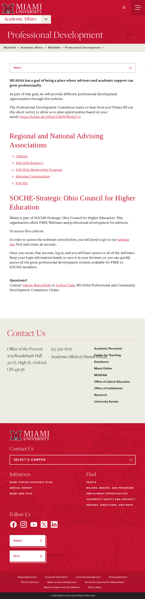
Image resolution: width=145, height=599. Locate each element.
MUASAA (54, 47)
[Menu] (138, 7)
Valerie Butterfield (37, 285)
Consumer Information (56, 577)
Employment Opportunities (107, 493)
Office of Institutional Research (108, 391)
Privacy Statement (118, 577)
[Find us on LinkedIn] (54, 524)
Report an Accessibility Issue (62, 582)
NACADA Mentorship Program (39, 169)
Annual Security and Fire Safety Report (104, 582)
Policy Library (94, 587)
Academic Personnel (108, 349)
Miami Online (103, 368)
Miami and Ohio (21, 493)
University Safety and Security (111, 499)
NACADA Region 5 (30, 162)
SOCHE (22, 183)
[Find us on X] (44, 524)
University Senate (106, 401)
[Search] (124, 7)
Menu (18, 67)
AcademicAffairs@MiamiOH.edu (71, 356)
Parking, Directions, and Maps (109, 505)
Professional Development (82, 47)
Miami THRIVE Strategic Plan (31, 482)
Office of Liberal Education (112, 382)
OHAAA (21, 156)
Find (91, 474)
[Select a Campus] (73, 460)
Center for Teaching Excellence (107, 358)
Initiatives (20, 474)
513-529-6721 (61, 348)
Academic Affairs (20, 19)
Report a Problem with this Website (62, 587)
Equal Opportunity (27, 577)
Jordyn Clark (65, 285)
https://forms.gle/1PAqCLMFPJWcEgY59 (50, 116)
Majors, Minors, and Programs (110, 488)
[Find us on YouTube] (34, 524)
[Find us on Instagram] (23, 524)
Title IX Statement (30, 582)
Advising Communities (33, 176)
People (91, 482)
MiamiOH (10, 47)
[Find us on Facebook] (13, 524)
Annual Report (21, 488)
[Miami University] (21, 8)
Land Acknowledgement (88, 577)
